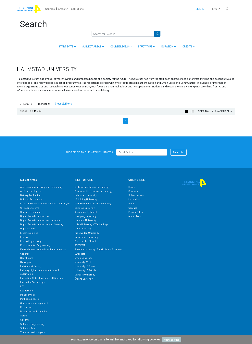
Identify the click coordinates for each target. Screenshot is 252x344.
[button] (227, 9)
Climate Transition (30, 211)
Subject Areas (136, 195)
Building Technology (31, 199)
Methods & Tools (29, 298)
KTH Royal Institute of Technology (92, 203)
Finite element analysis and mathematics (43, 249)
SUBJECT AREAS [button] (93, 46)
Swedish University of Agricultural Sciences (98, 249)
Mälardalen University (86, 237)
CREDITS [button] (189, 46)
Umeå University (83, 257)
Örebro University (83, 278)
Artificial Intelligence (31, 191)
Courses (50, 8)
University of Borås (84, 266)
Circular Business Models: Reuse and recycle (45, 203)
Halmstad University (85, 195)
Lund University (82, 228)
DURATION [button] (169, 46)
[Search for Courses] (123, 34)
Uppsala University (84, 274)
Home (131, 186)
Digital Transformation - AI (34, 216)
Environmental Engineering (35, 245)
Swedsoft (79, 253)
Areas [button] (63, 8)
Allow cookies (172, 339)
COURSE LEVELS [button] (121, 46)
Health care (26, 257)
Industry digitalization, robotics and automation (39, 272)
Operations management (34, 303)
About (131, 203)
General (24, 253)
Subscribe (178, 152)
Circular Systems (29, 207)
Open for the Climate (85, 241)
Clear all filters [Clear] (63, 103)
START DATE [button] (67, 46)
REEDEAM (79, 245)
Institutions (77, 8)
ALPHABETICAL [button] (222, 111)
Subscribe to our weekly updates (89, 152)
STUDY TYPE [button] (147, 46)
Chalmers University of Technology (93, 191)
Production (26, 307)
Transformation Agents (33, 332)
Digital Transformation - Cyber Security (41, 224)
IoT (22, 286)
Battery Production (30, 195)
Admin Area (134, 216)
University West (82, 262)
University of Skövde (85, 270)
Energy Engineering (31, 241)
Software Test (28, 328)
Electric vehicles (29, 232)
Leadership (26, 290)
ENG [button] (216, 8)
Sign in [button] (200, 8)
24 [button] (40, 111)
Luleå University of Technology (91, 224)
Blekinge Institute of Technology (91, 186)
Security (24, 319)
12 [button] (36, 111)
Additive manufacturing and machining (41, 186)
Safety (23, 315)
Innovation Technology (32, 282)
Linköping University (85, 216)
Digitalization (27, 228)
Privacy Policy (135, 211)
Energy (24, 237)
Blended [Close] (44, 103)
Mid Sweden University (86, 232)
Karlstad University (84, 207)
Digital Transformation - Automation (40, 220)
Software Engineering (32, 324)
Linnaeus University (85, 220)
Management (27, 294)
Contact (132, 207)
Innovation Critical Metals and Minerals (41, 278)
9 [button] (31, 111)
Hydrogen (25, 262)
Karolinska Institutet (85, 211)
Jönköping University (85, 199)
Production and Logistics (33, 311)
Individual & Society (31, 266)
